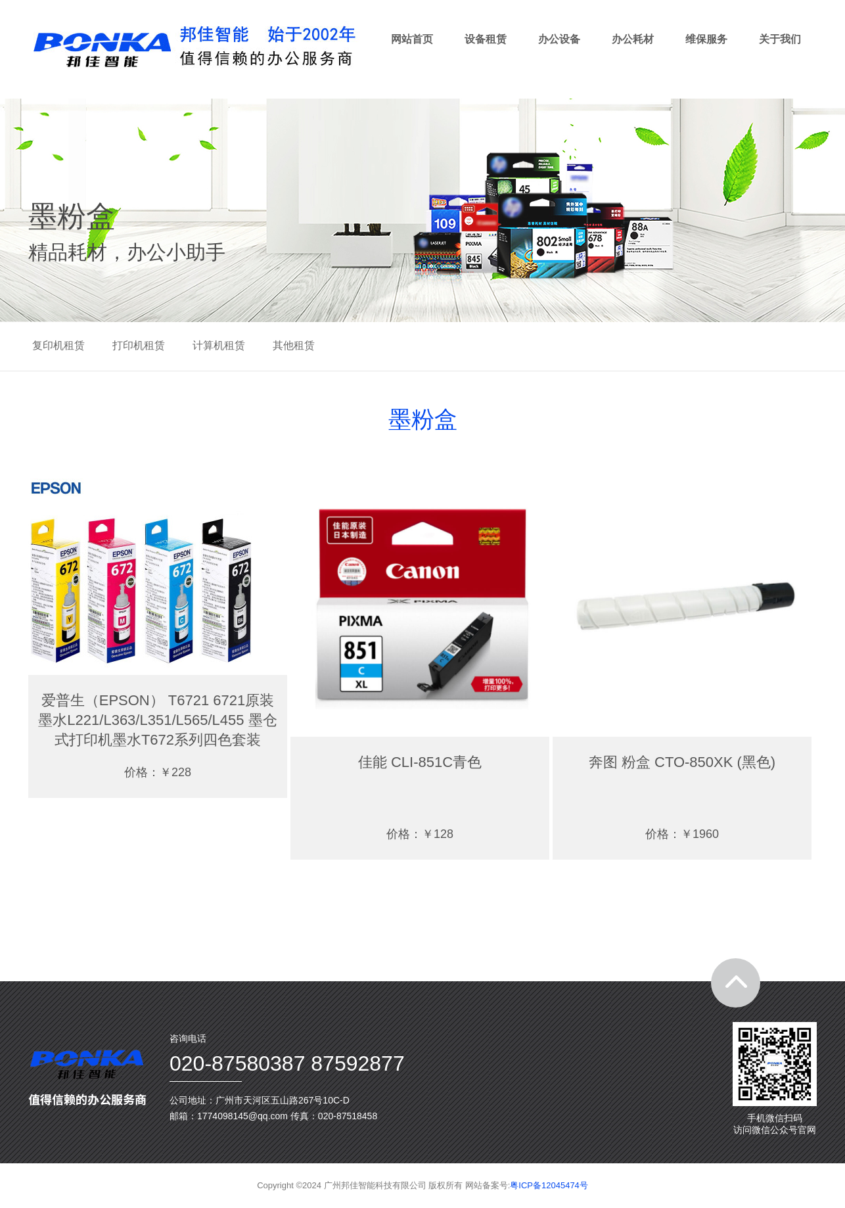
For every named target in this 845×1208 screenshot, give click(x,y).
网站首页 (412, 39)
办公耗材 (633, 39)
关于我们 (780, 39)
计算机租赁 (219, 345)
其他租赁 (294, 345)
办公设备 (559, 39)
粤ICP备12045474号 (549, 1185)
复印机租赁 (58, 345)
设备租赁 (486, 39)
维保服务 (706, 39)
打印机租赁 (138, 345)
